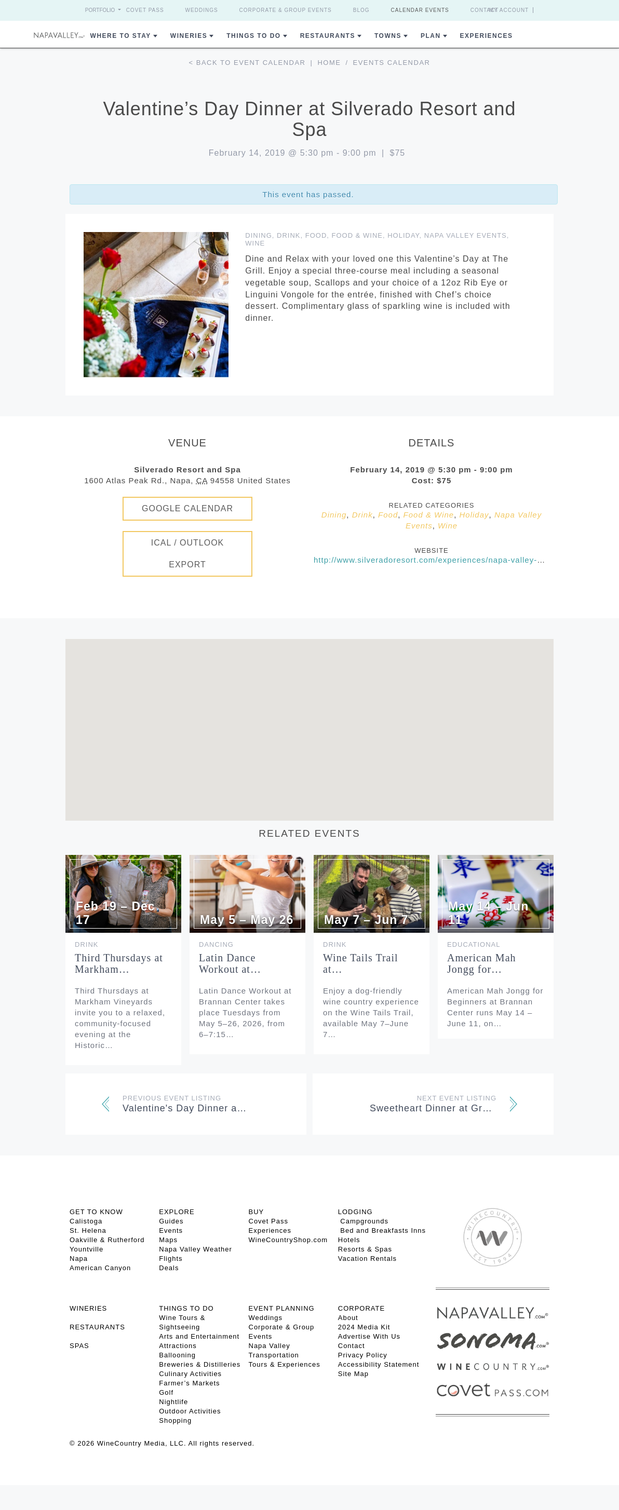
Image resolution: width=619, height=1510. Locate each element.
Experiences (486, 35)
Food (316, 235)
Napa (79, 1258)
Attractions (177, 1346)
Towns (387, 35)
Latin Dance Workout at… (230, 963)
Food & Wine (357, 235)
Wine (255, 243)
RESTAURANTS (97, 1327)
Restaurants (327, 35)
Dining (258, 235)
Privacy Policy (362, 1355)
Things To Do (253, 35)
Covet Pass (145, 10)
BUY (256, 1212)
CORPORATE (361, 1308)
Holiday (403, 235)
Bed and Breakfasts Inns (382, 1230)
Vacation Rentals (367, 1258)
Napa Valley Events (465, 235)
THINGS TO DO (186, 1308)
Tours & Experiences (284, 1364)
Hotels (349, 1240)
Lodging (355, 1212)
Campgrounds (363, 1221)
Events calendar (391, 62)
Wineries (188, 35)
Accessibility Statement (379, 1364)
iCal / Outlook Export (187, 553)
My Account (509, 10)
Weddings (201, 10)
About (348, 1318)
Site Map (353, 1374)
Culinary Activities (190, 1374)
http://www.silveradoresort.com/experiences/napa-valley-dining (437, 559)
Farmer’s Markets (189, 1383)
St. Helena (88, 1230)
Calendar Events (420, 10)
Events (171, 1230)
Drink (288, 235)
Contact (484, 10)
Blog (361, 10)
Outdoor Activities (190, 1411)
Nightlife (173, 1402)
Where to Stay (120, 35)
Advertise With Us (369, 1336)
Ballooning (177, 1355)
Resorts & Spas (365, 1249)
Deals (169, 1268)
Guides (171, 1221)
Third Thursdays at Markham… (119, 963)
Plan (431, 35)
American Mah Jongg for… (481, 963)
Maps (168, 1240)
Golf (166, 1392)
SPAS (79, 1346)
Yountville (86, 1249)
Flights (170, 1258)
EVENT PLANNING (282, 1308)
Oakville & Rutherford (107, 1240)
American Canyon (100, 1268)
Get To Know (96, 1212)
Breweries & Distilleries (199, 1364)
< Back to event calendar (247, 62)
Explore (176, 1212)
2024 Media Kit (364, 1327)
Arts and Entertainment (199, 1336)
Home (329, 62)
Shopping (175, 1420)
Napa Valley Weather (195, 1249)
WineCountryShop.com (288, 1240)
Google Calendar (187, 508)
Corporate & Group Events (285, 10)
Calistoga (86, 1221)
